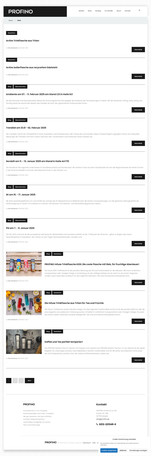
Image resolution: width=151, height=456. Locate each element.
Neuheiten (11, 33)
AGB (93, 443)
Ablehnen (123, 450)
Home (11, 20)
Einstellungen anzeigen (138, 450)
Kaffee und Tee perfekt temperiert (64, 341)
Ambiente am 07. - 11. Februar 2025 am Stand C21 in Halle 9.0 (39, 94)
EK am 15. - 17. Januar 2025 (20, 194)
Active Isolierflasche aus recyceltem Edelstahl (31, 67)
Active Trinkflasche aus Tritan (22, 40)
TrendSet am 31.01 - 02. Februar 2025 (26, 127)
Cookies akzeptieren (109, 450)
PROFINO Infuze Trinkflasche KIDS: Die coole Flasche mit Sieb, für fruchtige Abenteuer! (92, 264)
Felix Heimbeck (12, 48)
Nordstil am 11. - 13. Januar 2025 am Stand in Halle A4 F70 (37, 161)
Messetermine (20, 87)
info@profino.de (102, 419)
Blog (9, 87)
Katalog (98, 11)
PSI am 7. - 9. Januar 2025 (20, 228)
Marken (81, 11)
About (119, 11)
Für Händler (109, 11)
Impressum (87, 443)
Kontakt (128, 11)
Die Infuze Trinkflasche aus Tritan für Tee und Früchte (74, 303)
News (90, 11)
